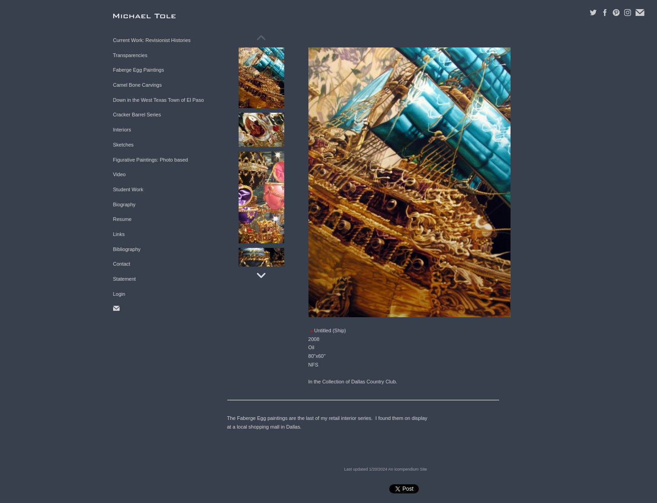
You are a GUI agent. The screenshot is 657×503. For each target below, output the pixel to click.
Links (119, 234)
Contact (121, 264)
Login (119, 294)
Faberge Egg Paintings (138, 70)
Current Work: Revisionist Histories (152, 40)
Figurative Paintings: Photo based (150, 159)
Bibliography (127, 249)
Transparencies (130, 55)
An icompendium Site (407, 469)
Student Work (128, 189)
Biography (124, 204)
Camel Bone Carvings (137, 85)
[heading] (136, 15)
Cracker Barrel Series (137, 114)
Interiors (122, 129)
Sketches (123, 144)
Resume (122, 219)
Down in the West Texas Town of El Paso (158, 100)
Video (119, 174)
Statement (124, 279)
